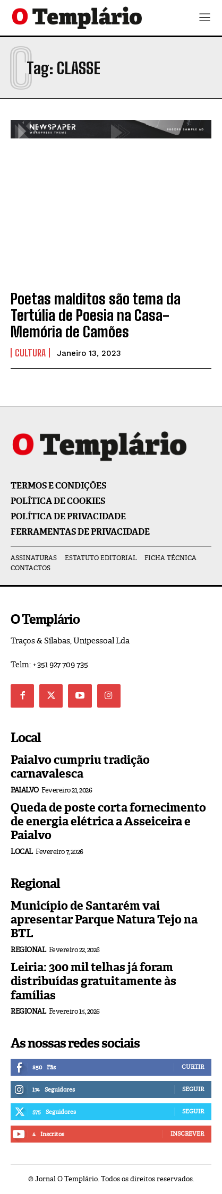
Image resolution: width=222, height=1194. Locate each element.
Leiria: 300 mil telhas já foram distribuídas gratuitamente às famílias (93, 981)
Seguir (193, 1089)
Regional (28, 949)
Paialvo (25, 790)
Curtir (193, 1066)
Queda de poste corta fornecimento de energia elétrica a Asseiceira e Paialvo (108, 821)
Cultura (30, 353)
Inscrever (187, 1133)
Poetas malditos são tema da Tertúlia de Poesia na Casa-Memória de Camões (96, 315)
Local (22, 851)
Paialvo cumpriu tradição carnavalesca (80, 766)
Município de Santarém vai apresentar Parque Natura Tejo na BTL (104, 920)
